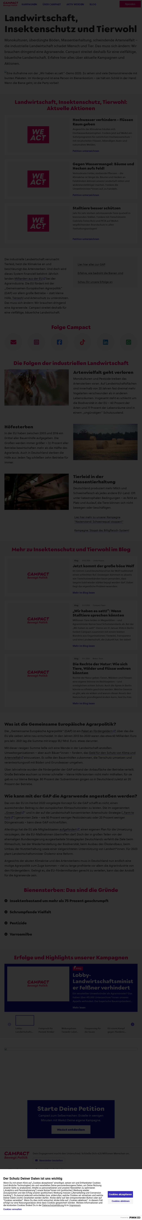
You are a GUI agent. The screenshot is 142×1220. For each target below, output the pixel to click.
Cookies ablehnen (121, 1201)
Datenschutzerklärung (53, 1205)
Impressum (75, 1205)
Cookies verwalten (12, 1209)
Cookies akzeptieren (120, 1194)
